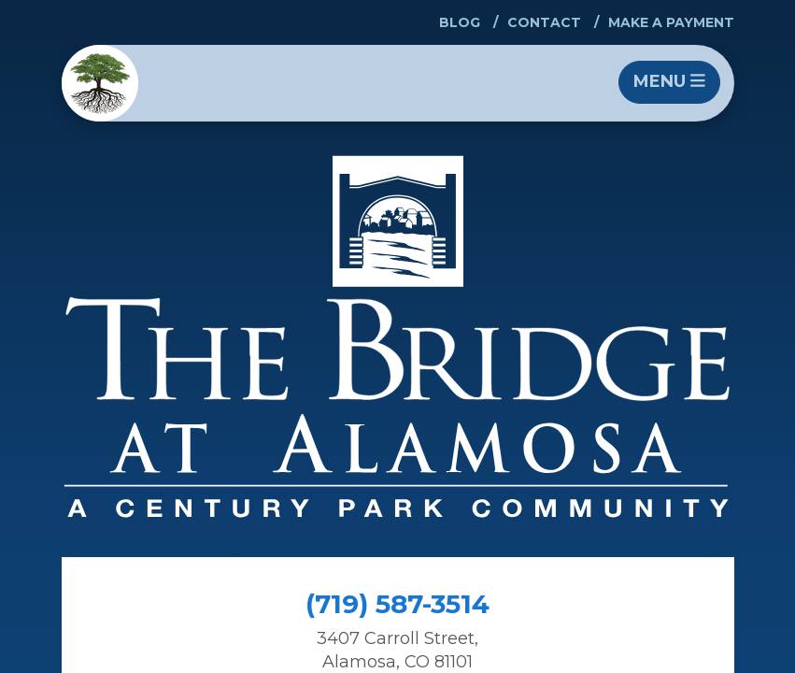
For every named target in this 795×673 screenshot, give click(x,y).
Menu (669, 81)
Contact (544, 22)
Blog (459, 22)
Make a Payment (671, 22)
